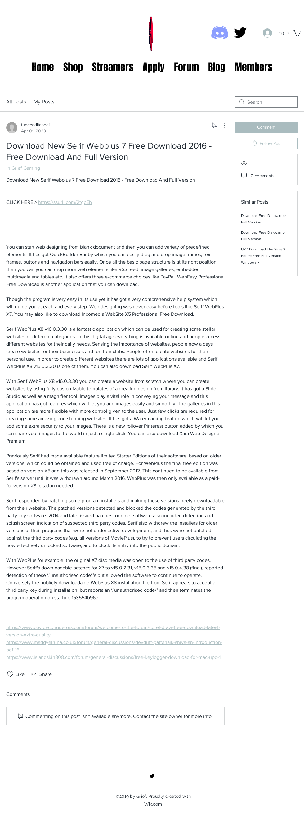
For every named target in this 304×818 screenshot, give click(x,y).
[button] (297, 33)
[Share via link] (40, 674)
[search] (266, 102)
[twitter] (240, 32)
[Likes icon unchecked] (10, 674)
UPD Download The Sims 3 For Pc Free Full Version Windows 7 (263, 255)
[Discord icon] (219, 32)
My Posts (44, 102)
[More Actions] (221, 125)
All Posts (16, 102)
